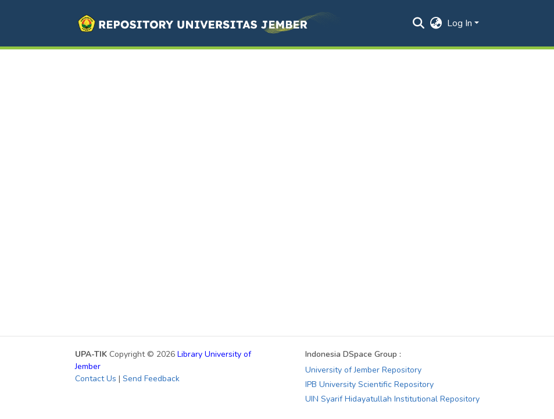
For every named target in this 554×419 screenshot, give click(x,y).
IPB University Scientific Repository (369, 384)
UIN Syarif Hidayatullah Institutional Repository (392, 398)
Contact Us (95, 378)
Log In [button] (460, 23)
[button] (208, 23)
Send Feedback (151, 378)
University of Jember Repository (363, 369)
